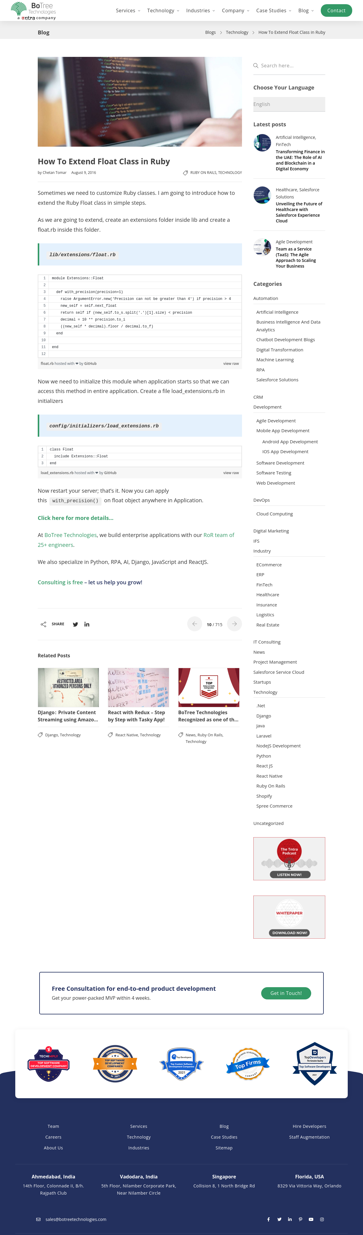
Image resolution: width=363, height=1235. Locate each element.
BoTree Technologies (70, 534)
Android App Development (290, 441)
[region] (140, 316)
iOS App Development (285, 451)
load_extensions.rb (58, 472)
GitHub (90, 363)
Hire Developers (309, 1126)
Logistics (265, 615)
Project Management (275, 662)
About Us (53, 1148)
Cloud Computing (274, 514)
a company (36, 17)
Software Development (280, 463)
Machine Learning (275, 359)
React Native (126, 735)
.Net (260, 705)
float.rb (48, 363)
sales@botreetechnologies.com (70, 1219)
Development (267, 407)
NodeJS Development (278, 746)
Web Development (275, 483)
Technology (237, 32)
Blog (224, 1126)
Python (263, 756)
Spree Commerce (274, 806)
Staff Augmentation (309, 1137)
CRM (258, 397)
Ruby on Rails (203, 172)
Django (51, 735)
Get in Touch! (290, 993)
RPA (260, 370)
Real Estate (267, 625)
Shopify (264, 796)
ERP (260, 574)
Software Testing (273, 473)
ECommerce (269, 565)
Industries (138, 1148)
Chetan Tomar (55, 172)
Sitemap (224, 1148)
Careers (54, 1137)
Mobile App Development (282, 430)
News (191, 735)
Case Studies (224, 1137)
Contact (336, 10)
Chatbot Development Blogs (285, 339)
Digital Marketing (271, 531)
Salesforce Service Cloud (278, 672)
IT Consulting (267, 642)
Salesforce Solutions (277, 380)
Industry (262, 551)
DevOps (261, 500)
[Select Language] (289, 104)
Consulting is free (60, 582)
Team (53, 1126)
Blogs (210, 32)
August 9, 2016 (83, 172)
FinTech (283, 144)
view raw (231, 363)
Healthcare (286, 189)
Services (138, 1126)
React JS (264, 766)
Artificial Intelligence (295, 137)
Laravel (263, 736)
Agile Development (294, 242)
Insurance (266, 605)
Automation (265, 298)
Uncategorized (268, 823)
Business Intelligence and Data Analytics (288, 326)
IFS (256, 541)
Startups (262, 682)
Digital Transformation (279, 350)
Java (260, 726)
